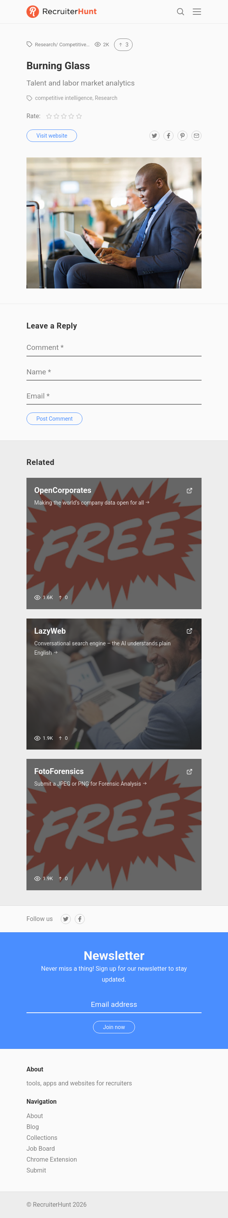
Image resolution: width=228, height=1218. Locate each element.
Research (106, 98)
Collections (42, 1137)
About (34, 1116)
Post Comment (55, 419)
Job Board (40, 1148)
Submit (36, 1170)
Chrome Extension (51, 1159)
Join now (114, 1027)
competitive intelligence (64, 98)
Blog (32, 1127)
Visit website (52, 136)
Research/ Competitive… (62, 44)
